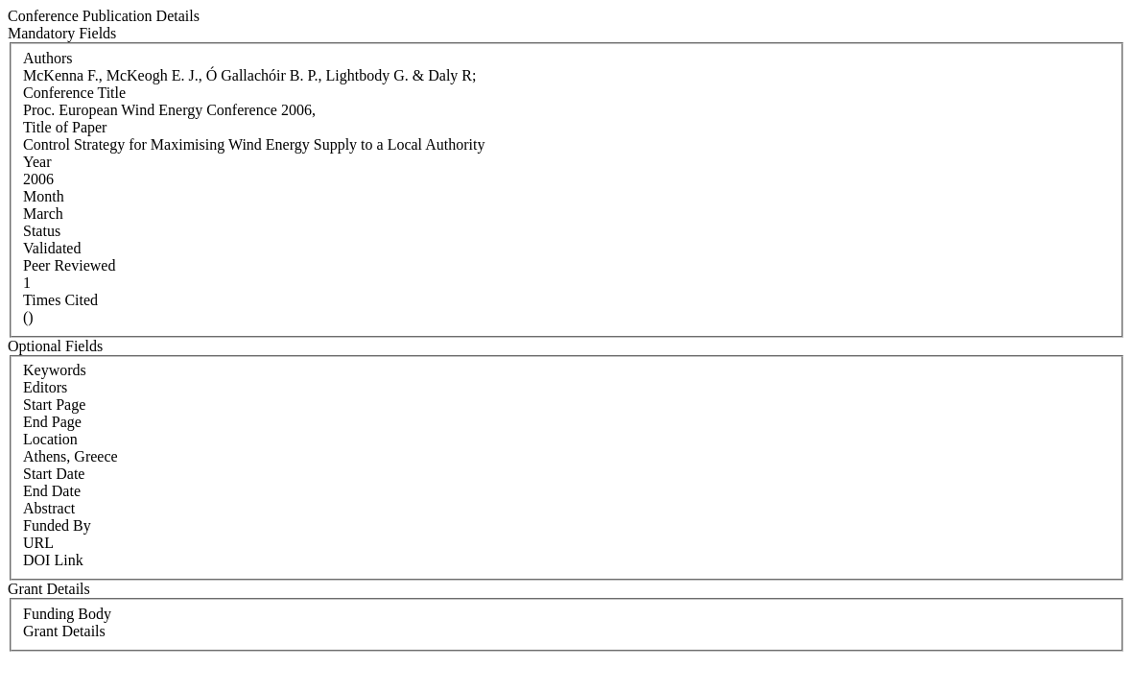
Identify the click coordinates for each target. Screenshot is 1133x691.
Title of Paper (64, 127)
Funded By (57, 525)
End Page (52, 422)
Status (41, 231)
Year (37, 162)
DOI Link (53, 560)
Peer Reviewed (69, 265)
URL (38, 543)
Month (43, 196)
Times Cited (60, 300)
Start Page (54, 404)
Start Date (53, 473)
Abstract (49, 508)
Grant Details (64, 631)
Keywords (54, 370)
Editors (45, 387)
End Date (52, 491)
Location (50, 439)
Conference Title (74, 92)
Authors (48, 58)
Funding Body (67, 614)
